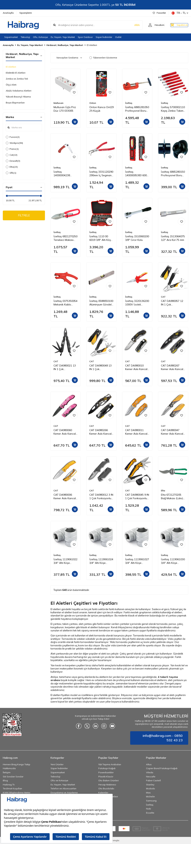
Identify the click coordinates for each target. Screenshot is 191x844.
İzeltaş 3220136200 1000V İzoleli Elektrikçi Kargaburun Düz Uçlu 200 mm (137, 302)
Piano (12, 148)
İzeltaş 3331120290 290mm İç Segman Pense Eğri (101, 173)
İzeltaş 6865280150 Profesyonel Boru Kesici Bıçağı (173, 173)
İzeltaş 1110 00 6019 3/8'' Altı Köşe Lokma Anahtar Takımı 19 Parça (100, 238)
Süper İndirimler (104, 37)
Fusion (13, 137)
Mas (148, 792)
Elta (12, 166)
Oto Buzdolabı (106, 788)
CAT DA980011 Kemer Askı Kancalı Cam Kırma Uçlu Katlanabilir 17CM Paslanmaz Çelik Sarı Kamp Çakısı (136, 432)
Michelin (150, 796)
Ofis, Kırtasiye (40, 37)
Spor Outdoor (85, 37)
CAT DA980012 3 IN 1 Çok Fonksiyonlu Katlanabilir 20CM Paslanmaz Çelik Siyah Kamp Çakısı (101, 496)
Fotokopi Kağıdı (106, 768)
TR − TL (180, 13)
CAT (163, 296)
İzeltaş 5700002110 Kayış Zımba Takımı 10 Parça (173, 109)
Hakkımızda (9, 768)
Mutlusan (58, 103)
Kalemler (103, 792)
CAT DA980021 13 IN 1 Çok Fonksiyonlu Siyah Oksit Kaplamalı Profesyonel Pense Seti (65, 367)
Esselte (150, 812)
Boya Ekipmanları (15, 102)
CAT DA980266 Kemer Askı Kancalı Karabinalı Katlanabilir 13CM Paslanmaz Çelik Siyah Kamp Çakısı (100, 432)
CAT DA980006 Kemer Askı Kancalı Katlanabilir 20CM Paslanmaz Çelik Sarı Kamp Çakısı (65, 496)
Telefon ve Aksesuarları (63, 788)
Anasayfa (8, 45)
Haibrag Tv (9, 784)
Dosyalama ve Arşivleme (64, 792)
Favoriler (159, 12)
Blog (5, 780)
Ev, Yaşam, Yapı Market (63, 37)
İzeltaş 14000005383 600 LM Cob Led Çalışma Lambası (136, 173)
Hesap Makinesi (107, 784)
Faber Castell (153, 780)
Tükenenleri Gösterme (103, 57)
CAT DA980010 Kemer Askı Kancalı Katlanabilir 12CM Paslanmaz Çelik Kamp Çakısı (136, 367)
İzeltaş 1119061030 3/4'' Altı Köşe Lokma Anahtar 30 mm (173, 561)
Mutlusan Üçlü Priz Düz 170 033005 (65, 108)
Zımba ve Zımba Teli (17, 78)
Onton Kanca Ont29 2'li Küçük (101, 108)
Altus (149, 764)
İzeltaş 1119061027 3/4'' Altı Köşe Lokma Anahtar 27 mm (137, 561)
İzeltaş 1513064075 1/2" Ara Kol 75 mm (173, 238)
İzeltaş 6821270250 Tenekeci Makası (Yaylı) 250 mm (65, 238)
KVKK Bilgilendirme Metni (16, 792)
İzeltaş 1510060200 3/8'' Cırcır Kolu (137, 238)
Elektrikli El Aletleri (15, 72)
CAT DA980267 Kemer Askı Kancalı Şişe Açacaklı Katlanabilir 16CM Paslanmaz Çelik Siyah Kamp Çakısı (172, 367)
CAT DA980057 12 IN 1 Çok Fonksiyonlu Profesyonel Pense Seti (172, 302)
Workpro (14, 143)
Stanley (150, 784)
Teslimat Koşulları (12, 788)
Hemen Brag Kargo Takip (16, 764)
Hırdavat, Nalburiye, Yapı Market (64, 45)
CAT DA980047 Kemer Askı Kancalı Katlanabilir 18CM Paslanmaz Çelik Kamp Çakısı (172, 432)
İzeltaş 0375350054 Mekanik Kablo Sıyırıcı (65, 302)
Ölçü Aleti (11, 84)
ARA (130, 25)
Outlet (118, 37)
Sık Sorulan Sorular (13, 776)
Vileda (149, 772)
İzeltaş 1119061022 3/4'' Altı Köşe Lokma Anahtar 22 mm (65, 561)
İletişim (6, 772)
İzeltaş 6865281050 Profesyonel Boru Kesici (137, 109)
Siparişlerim (25, 12)
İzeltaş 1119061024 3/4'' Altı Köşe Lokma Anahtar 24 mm (101, 561)
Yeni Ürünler (57, 764)
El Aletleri (11, 66)
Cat (11, 154)
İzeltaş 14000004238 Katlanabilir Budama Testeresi (65, 173)
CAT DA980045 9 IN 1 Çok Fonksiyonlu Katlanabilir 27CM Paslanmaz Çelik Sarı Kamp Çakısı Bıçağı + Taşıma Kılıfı (137, 496)
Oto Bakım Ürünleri (108, 780)
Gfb (11, 172)
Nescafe (150, 776)
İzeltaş (128, 103)
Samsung (151, 800)
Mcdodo (150, 788)
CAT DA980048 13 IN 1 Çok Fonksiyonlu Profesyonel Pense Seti (100, 367)
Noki (148, 808)
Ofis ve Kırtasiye (59, 780)
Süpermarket (11, 37)
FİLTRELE (24, 216)
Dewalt (13, 160)
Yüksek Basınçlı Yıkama (18, 96)
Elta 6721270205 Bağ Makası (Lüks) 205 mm (172, 496)
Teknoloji (25, 37)
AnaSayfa (8, 12)
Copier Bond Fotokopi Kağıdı (161, 768)
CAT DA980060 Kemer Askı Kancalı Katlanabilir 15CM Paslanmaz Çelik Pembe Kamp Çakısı (65, 432)
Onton (92, 103)
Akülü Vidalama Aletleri (18, 90)
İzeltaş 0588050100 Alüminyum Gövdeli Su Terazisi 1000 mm (101, 302)
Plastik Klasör (105, 776)
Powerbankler (106, 772)
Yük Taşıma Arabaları (109, 764)
